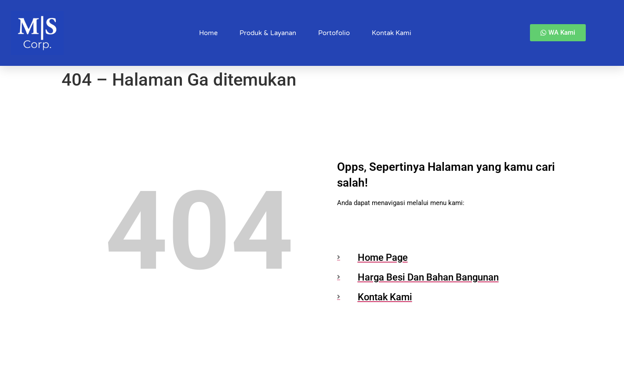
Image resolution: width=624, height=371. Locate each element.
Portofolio (334, 33)
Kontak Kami (391, 33)
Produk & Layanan (267, 33)
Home (208, 33)
